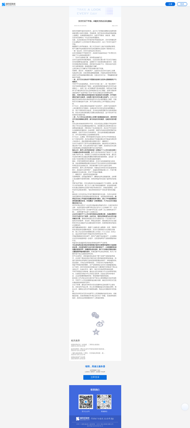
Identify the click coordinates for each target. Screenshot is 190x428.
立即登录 (95, 377)
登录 (182, 4)
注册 (170, 4)
